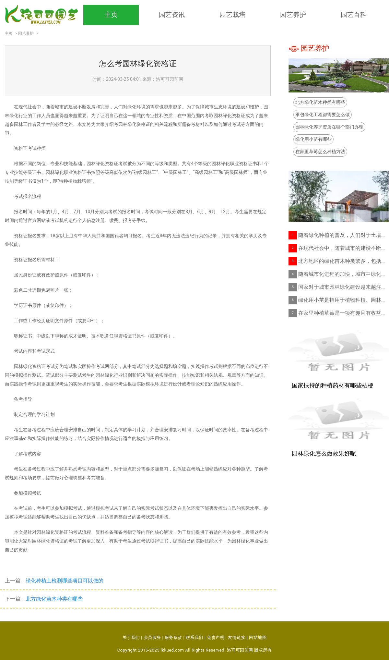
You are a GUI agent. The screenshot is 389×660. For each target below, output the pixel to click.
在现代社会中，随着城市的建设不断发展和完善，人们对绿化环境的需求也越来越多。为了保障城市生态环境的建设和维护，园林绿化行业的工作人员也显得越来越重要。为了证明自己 (343, 248)
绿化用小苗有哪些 (313, 139)
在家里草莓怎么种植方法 (320, 151)
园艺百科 (354, 14)
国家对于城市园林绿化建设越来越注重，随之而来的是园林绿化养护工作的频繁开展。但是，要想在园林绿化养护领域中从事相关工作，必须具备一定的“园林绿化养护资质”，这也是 (343, 287)
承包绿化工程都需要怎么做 (322, 114)
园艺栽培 (232, 14)
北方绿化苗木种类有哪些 (54, 599)
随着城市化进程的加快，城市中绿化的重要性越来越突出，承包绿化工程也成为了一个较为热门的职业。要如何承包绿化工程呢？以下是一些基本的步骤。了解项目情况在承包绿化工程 (343, 274)
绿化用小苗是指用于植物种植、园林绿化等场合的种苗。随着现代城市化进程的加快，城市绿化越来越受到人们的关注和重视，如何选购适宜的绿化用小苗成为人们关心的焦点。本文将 (343, 300)
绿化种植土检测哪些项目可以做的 (64, 581)
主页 (111, 14)
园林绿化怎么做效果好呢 (324, 453)
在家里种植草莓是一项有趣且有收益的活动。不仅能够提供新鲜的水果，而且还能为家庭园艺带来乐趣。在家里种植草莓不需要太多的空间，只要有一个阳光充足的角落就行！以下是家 (343, 313)
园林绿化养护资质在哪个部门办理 (329, 126)
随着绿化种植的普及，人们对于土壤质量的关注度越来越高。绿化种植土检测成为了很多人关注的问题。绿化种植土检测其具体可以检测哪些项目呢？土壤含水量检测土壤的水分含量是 (343, 235)
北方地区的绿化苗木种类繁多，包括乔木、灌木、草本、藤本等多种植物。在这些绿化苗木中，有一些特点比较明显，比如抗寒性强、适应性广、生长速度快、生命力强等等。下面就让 (343, 261)
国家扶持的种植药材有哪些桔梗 (332, 385)
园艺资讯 (172, 14)
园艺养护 (293, 14)
